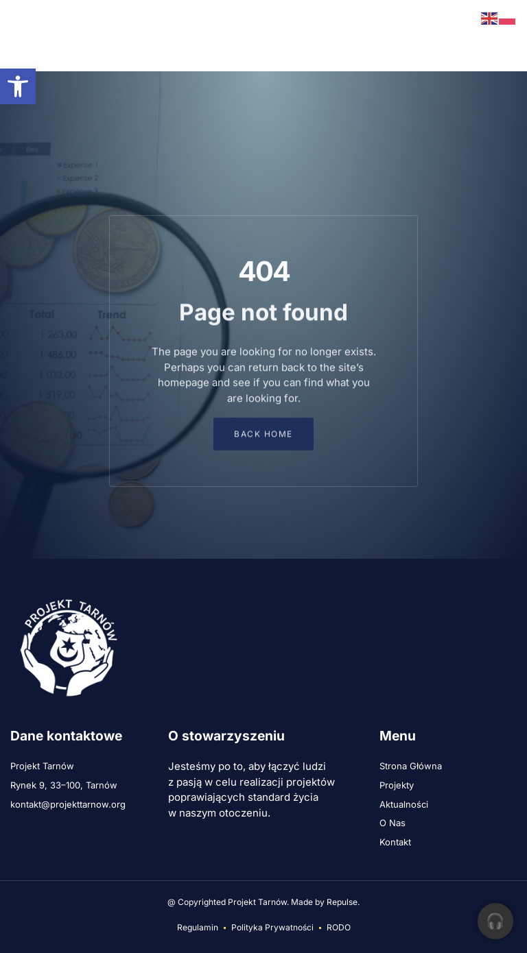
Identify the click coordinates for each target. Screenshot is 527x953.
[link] (18, 86)
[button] (19, 35)
